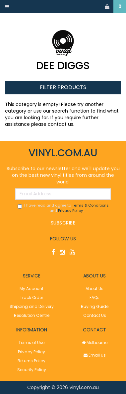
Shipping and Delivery (32, 306)
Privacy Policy (70, 210)
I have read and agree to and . (63, 208)
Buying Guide (94, 306)
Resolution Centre (31, 315)
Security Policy (31, 369)
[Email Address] (63, 194)
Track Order (31, 297)
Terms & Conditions (90, 205)
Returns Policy (31, 361)
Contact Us (94, 315)
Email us (95, 355)
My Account (31, 288)
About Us (94, 288)
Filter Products (63, 87)
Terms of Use (31, 342)
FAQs (94, 297)
